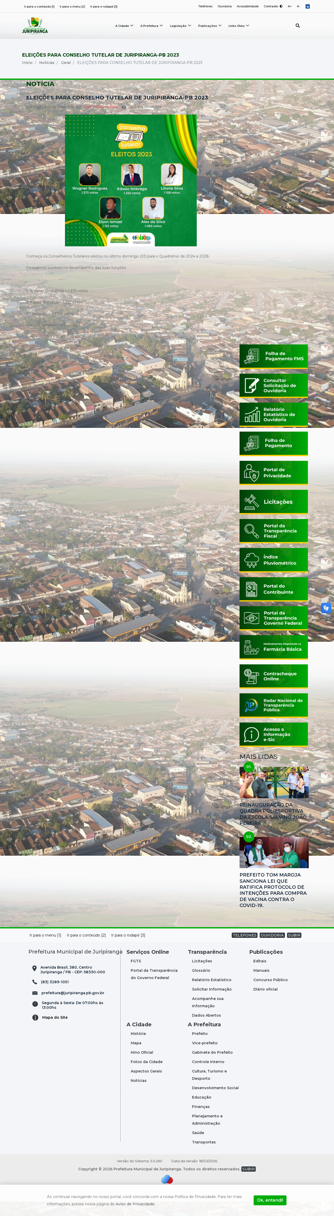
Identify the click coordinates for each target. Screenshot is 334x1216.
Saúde (198, 1147)
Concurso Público (270, 994)
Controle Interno (208, 1076)
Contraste (272, 6)
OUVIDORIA (272, 949)
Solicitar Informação (212, 1003)
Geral (66, 77)
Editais (259, 975)
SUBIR (294, 949)
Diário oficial (265, 1003)
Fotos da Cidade (147, 1076)
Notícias (47, 77)
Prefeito (200, 1048)
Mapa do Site (55, 1031)
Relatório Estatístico (211, 994)
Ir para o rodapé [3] (103, 6)
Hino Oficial (142, 1066)
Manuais (261, 984)
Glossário (201, 984)
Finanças (201, 1121)
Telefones (204, 6)
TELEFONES (245, 949)
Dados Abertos (206, 1029)
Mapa (136, 1057)
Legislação (178, 26)
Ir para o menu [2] (72, 6)
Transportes (204, 1156)
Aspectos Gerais (146, 1085)
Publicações (208, 26)
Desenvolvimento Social (215, 1102)
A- (298, 6)
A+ (289, 6)
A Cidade (122, 26)
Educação (201, 1111)
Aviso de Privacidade (135, 1204)
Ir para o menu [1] (45, 949)
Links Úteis (237, 26)
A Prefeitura (150, 26)
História (138, 1048)
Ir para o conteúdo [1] (39, 6)
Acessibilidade (247, 6)
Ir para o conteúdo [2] (86, 949)
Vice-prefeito (205, 1057)
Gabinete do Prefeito (212, 1066)
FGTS (136, 975)
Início (27, 77)
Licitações (202, 975)
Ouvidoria (224, 6)
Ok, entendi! (270, 1200)
